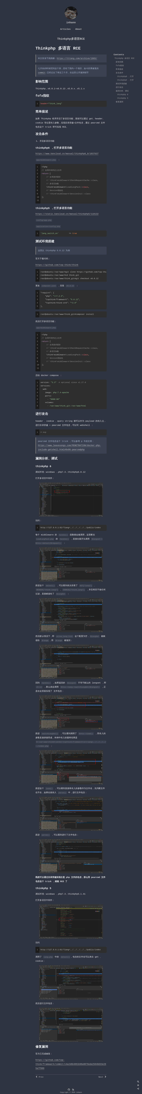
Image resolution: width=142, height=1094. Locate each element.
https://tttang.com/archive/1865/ (77, 58)
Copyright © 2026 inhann (71, 1092)
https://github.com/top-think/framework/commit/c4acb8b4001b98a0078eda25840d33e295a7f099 (70, 1064)
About (78, 29)
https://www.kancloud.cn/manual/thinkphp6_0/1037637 (66, 154)
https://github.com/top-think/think (56, 265)
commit (41, 73)
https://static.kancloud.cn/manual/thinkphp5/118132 (66, 214)
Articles (65, 29)
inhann (71, 22)
